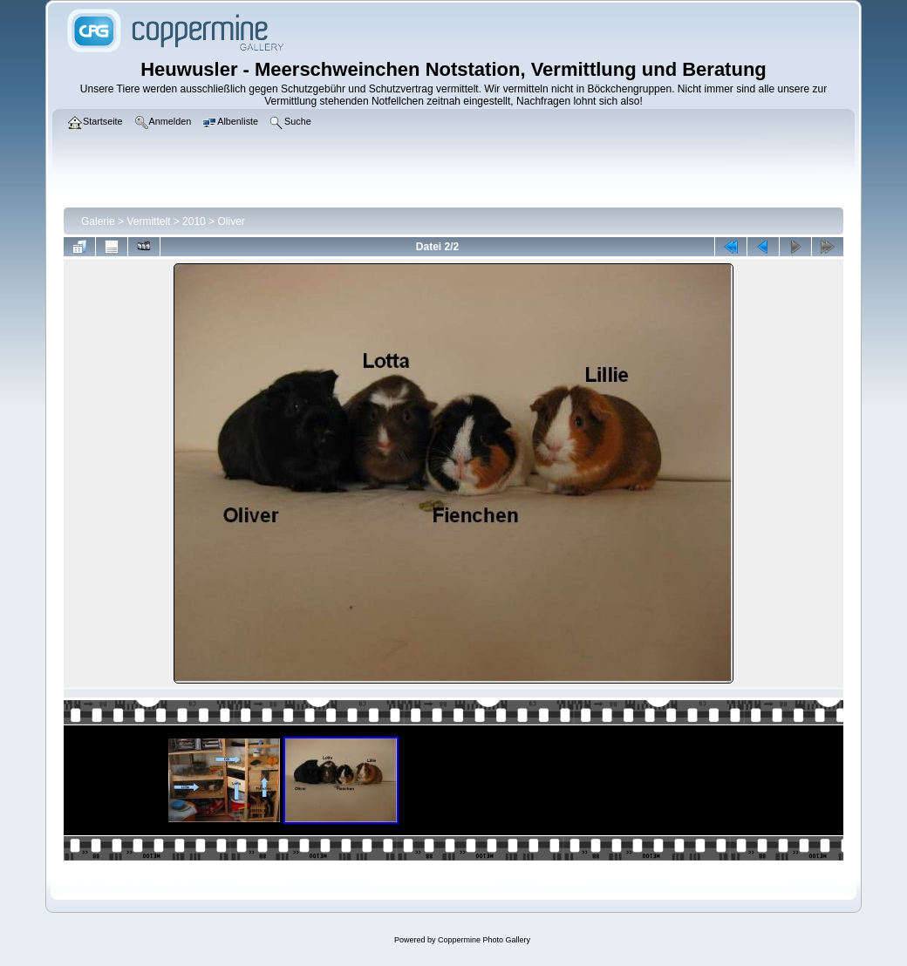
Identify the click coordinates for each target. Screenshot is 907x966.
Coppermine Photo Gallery (484, 939)
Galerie (98, 221)
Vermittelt (148, 221)
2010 (194, 221)
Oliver (230, 221)
